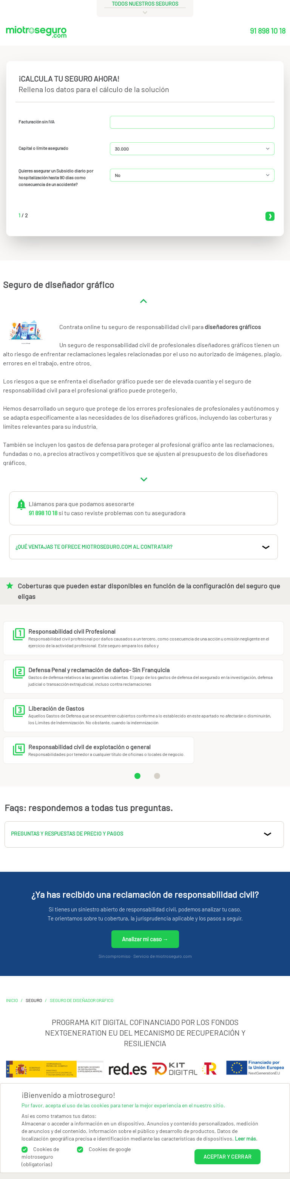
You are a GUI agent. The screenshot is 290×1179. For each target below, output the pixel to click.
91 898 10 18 (267, 30)
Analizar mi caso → (145, 939)
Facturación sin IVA (36, 121)
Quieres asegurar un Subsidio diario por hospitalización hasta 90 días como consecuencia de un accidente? (56, 177)
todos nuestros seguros (145, 3)
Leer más (245, 1138)
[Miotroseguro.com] (36, 33)
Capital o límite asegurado (43, 148)
